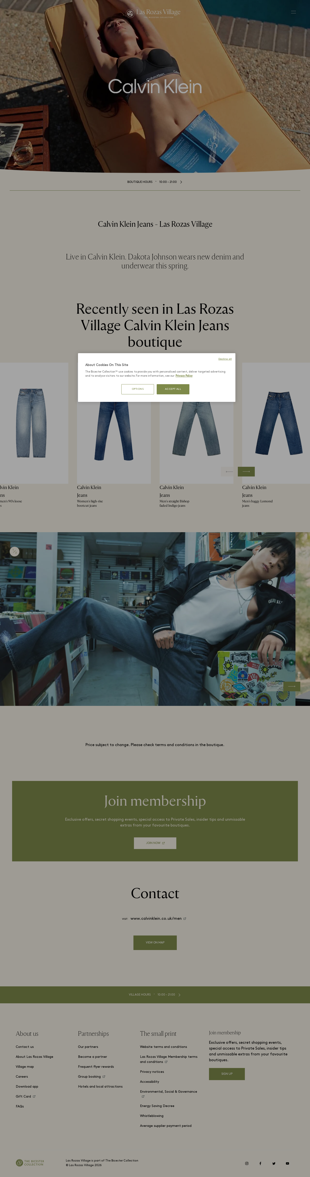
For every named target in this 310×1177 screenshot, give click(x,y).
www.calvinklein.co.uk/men (156, 919)
